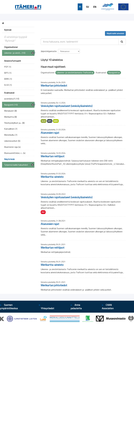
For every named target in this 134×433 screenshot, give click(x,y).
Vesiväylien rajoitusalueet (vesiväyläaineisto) (66, 106)
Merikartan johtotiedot (54, 85)
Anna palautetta (76, 306)
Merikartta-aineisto (52, 177)
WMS (56, 121)
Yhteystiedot (47, 308)
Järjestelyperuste (48, 51)
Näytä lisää (9, 159)
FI (80, 7)
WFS (50, 121)
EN (94, 7)
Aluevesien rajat (50, 133)
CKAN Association (108, 306)
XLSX (44, 121)
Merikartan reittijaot (52, 156)
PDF (43, 212)
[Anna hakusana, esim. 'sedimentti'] (80, 42)
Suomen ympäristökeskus (9, 306)
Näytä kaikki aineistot (115, 33)
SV (87, 7)
